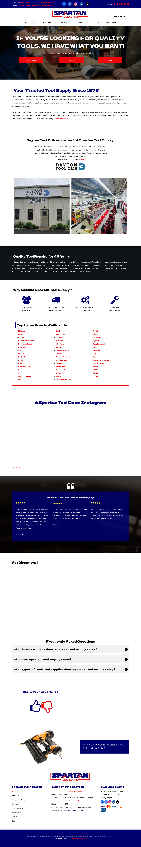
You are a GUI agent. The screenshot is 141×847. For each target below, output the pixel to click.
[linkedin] (81, 4)
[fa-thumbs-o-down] (47, 712)
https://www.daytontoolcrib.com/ (70, 810)
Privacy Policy (84, 838)
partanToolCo (58, 402)
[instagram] (75, 4)
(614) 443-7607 (121, 4)
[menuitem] (27, 22)
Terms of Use (75, 838)
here (82, 159)
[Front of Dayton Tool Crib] (42, 206)
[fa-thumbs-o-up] (35, 712)
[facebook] (64, 4)
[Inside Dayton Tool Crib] (99, 206)
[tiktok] (87, 4)
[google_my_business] (70, 4)
